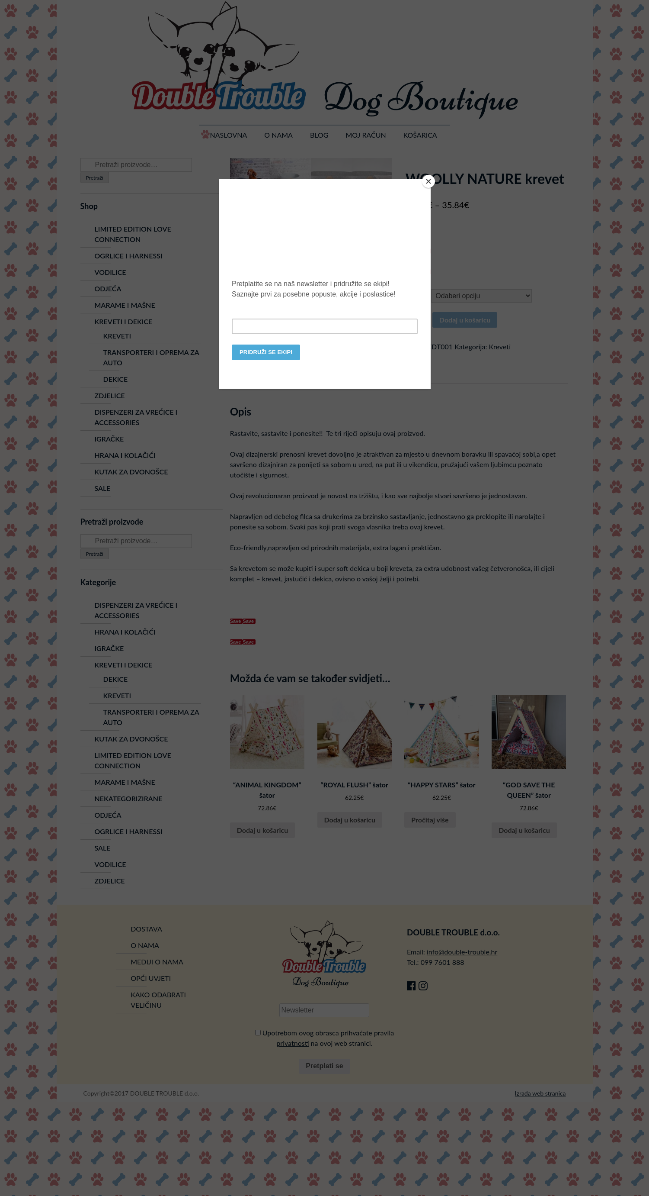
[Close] (428, 181)
